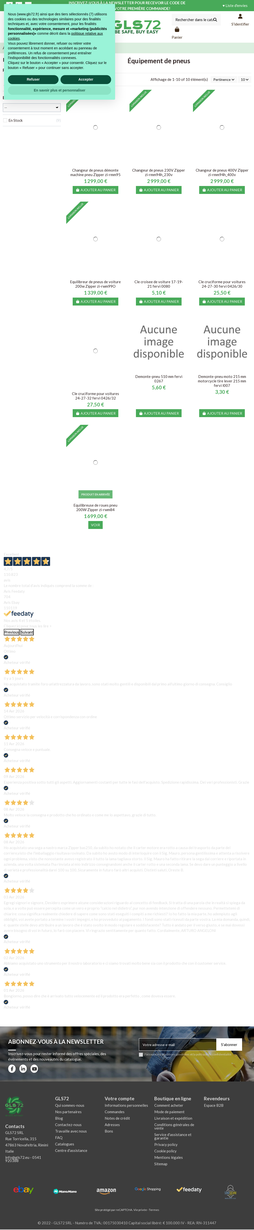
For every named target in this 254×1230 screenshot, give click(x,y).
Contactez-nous (68, 1125)
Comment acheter (168, 1106)
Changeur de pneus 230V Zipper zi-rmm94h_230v (158, 172)
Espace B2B (213, 1106)
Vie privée (140, 1210)
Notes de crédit (117, 1118)
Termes (154, 1210)
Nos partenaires (68, 1112)
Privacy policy (166, 1145)
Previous (11, 632)
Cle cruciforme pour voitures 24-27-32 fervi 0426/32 (95, 396)
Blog (59, 1118)
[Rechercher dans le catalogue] (215, 20)
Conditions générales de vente (174, 1127)
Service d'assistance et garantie (172, 1137)
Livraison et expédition (173, 1118)
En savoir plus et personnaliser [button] (59, 1216)
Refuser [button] (33, 1206)
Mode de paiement (169, 1112)
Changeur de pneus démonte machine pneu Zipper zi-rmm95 (95, 172)
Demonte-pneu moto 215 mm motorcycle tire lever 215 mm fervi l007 (222, 381)
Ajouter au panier (95, 190)
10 (244, 79)
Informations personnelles (126, 1106)
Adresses (112, 1125)
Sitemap (160, 1164)
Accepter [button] (85, 1206)
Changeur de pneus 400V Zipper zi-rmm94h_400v (222, 172)
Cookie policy (165, 1151)
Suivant (27, 632)
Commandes (115, 1112)
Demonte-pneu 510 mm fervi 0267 (158, 379)
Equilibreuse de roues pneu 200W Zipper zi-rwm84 (95, 507)
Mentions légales (168, 1158)
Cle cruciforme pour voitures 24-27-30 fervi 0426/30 (222, 284)
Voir (95, 525)
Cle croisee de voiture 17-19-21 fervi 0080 (158, 284)
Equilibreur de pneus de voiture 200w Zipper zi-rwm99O (95, 284)
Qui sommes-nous (69, 1106)
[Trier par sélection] (222, 79)
